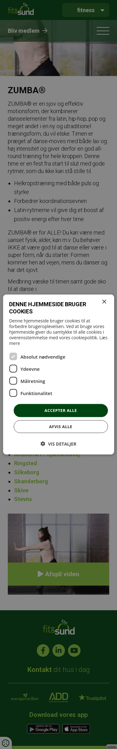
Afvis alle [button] (60, 426)
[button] (58, 444)
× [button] (104, 302)
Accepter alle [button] (61, 410)
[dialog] (58, 374)
